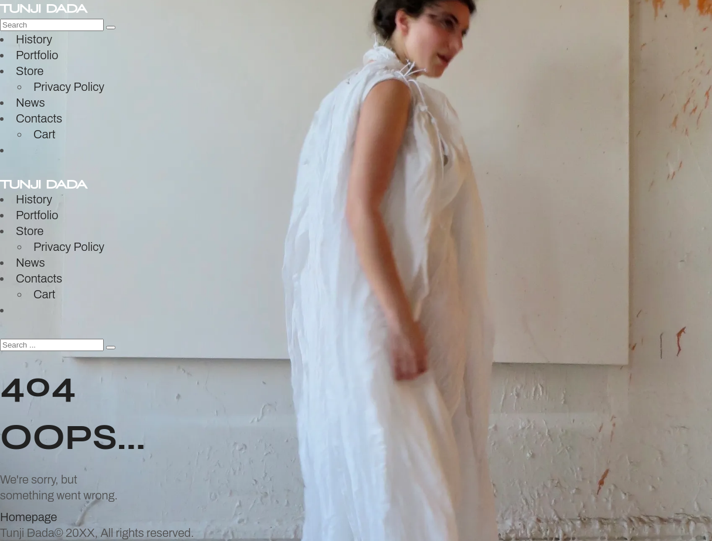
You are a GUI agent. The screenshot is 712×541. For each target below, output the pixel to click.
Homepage (28, 517)
